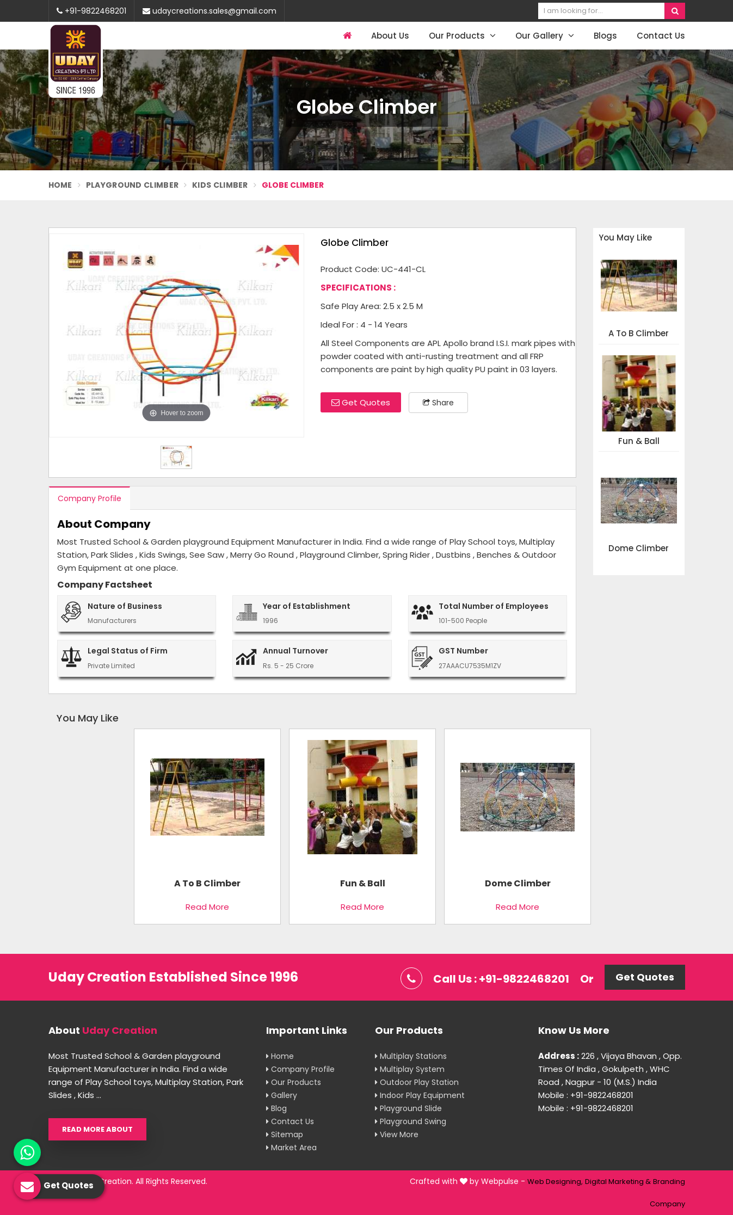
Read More (207, 906)
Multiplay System (410, 1069)
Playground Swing (410, 1121)
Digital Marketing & (618, 1181)
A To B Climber (638, 333)
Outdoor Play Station (417, 1082)
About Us (390, 35)
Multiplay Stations (411, 1056)
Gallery (281, 1095)
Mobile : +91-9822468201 (585, 1095)
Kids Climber (220, 185)
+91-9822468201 (91, 10)
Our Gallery (544, 35)
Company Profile (89, 498)
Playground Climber (132, 185)
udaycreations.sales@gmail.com (209, 10)
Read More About (97, 1129)
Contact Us (661, 35)
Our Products (462, 35)
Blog (276, 1108)
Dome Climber (638, 548)
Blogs (605, 35)
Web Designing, (555, 1181)
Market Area (291, 1147)
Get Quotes (360, 402)
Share (438, 402)
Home (60, 185)
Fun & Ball (639, 441)
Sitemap (284, 1134)
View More (396, 1134)
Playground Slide (408, 1108)
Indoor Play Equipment (420, 1095)
